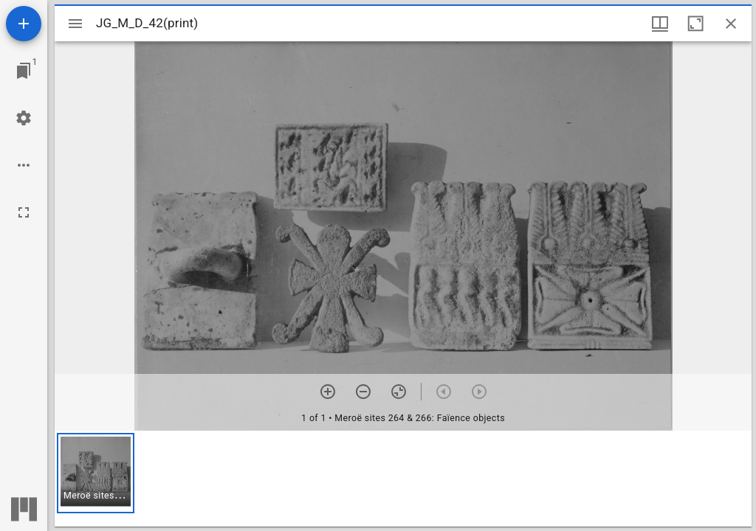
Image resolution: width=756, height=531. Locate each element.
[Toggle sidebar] (75, 23)
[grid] (403, 479)
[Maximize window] (695, 23)
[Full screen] (23, 212)
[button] (96, 473)
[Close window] (731, 23)
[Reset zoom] (398, 391)
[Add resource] (23, 23)
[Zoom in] (328, 391)
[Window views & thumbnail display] (660, 23)
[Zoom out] (363, 391)
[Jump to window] (23, 70)
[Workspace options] (23, 165)
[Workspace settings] (23, 118)
